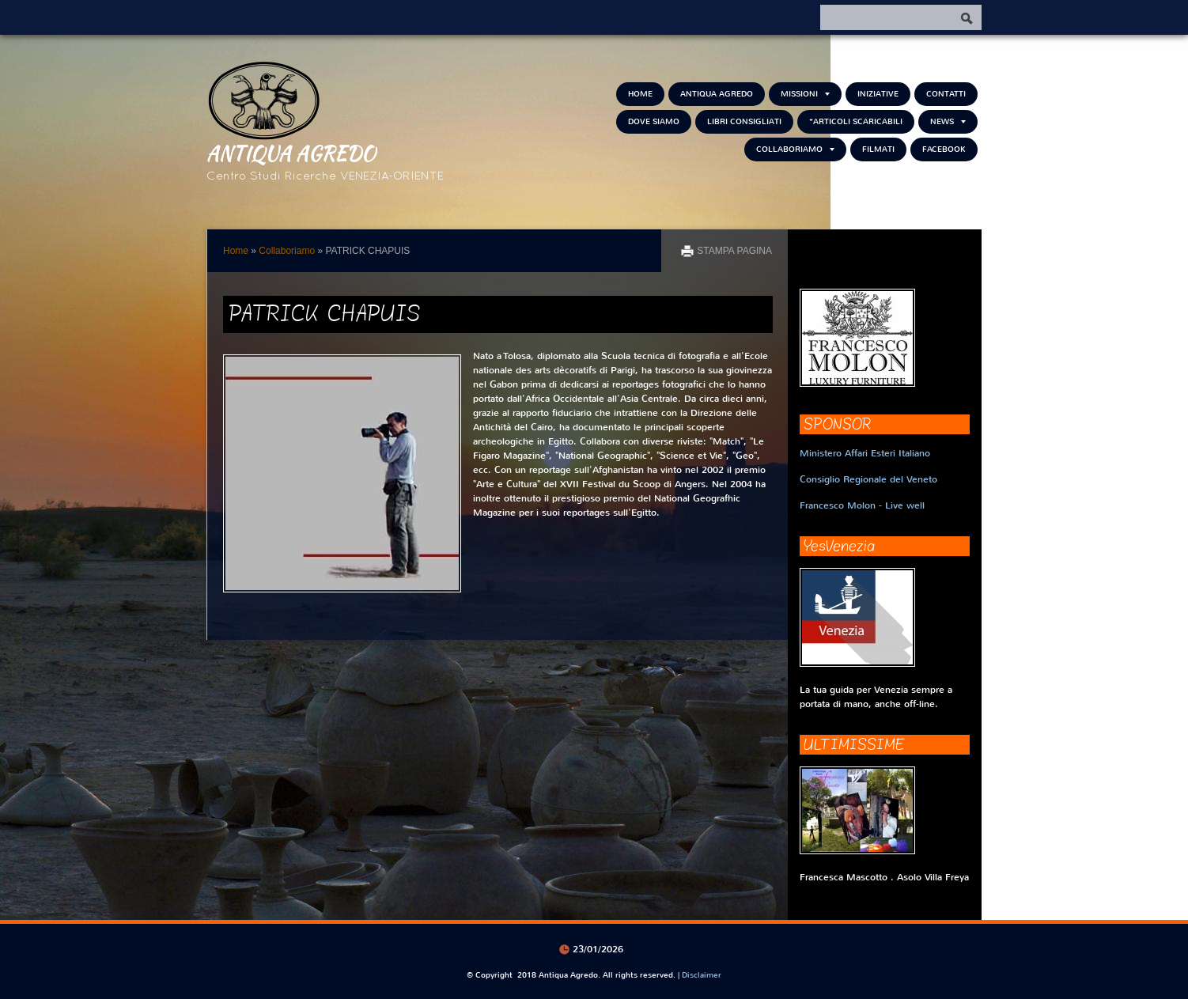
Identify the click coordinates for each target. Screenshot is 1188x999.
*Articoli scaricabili (855, 121)
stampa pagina (734, 250)
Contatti (946, 94)
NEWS (948, 121)
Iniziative (878, 94)
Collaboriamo (795, 149)
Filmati (878, 149)
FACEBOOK (944, 149)
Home (640, 94)
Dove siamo (653, 121)
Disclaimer (701, 975)
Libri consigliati (744, 121)
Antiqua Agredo (291, 152)
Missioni (805, 94)
